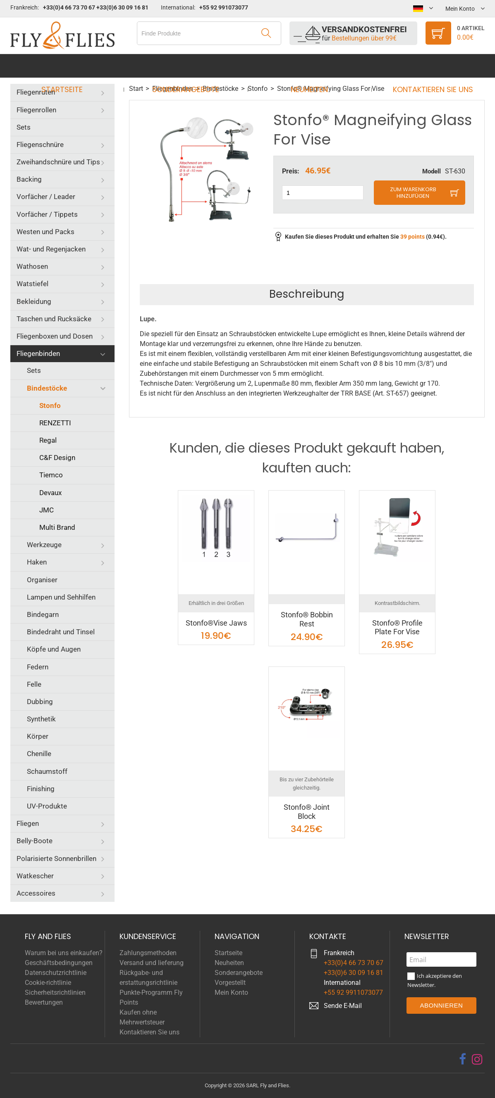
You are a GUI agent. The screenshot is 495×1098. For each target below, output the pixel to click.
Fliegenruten (36, 92)
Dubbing (40, 701)
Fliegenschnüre (40, 144)
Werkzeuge (44, 545)
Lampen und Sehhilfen (61, 597)
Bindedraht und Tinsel (61, 632)
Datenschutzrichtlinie (55, 973)
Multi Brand (57, 527)
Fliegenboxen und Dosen (55, 336)
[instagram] (477, 1059)
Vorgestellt (230, 983)
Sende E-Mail (343, 1006)
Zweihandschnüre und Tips (58, 162)
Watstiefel (32, 284)
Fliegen (28, 823)
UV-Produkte (47, 806)
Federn (37, 667)
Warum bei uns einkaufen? (64, 953)
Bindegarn (43, 614)
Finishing (41, 789)
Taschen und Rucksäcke (54, 319)
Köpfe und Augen (54, 649)
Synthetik (41, 719)
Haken (37, 562)
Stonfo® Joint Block (307, 812)
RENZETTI (55, 423)
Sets (24, 127)
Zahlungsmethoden (148, 953)
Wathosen (32, 266)
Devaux (50, 493)
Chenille (39, 753)
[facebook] (462, 1059)
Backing (29, 179)
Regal (48, 440)
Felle (34, 684)
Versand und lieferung (152, 963)
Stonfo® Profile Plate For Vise (397, 627)
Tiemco (51, 475)
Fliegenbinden (38, 353)
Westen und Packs (45, 232)
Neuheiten (306, 66)
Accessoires (36, 893)
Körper (37, 736)
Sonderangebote (188, 66)
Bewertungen (44, 1002)
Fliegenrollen (36, 110)
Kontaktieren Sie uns (425, 66)
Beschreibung (306, 294)
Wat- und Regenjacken (51, 249)
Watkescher (35, 876)
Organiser (42, 580)
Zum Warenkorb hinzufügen (413, 192)
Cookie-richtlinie (48, 983)
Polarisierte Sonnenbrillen (56, 858)
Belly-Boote (35, 841)
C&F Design (57, 457)
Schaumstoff (47, 771)
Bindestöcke (47, 388)
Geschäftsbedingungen (59, 963)
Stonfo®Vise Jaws (216, 623)
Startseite (69, 66)
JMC (46, 510)
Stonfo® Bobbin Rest (307, 619)
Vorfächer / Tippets (47, 214)
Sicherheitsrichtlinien (55, 992)
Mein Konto (231, 992)
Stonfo (50, 405)
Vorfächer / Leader (46, 196)
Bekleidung (34, 301)
